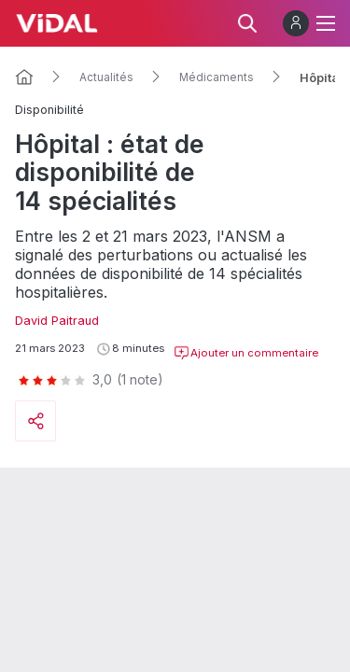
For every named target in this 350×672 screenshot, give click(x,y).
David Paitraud (57, 321)
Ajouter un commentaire (246, 352)
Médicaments (216, 77)
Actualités (106, 77)
